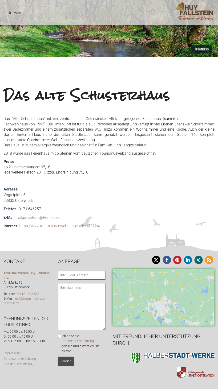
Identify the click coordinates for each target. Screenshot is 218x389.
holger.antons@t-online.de (38, 217)
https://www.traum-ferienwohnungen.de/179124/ (59, 226)
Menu (14, 12)
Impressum (12, 353)
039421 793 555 (28, 294)
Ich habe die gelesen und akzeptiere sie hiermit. (80, 343)
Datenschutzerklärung (20, 359)
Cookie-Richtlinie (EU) (19, 364)
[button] (7, 28)
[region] (109, 28)
